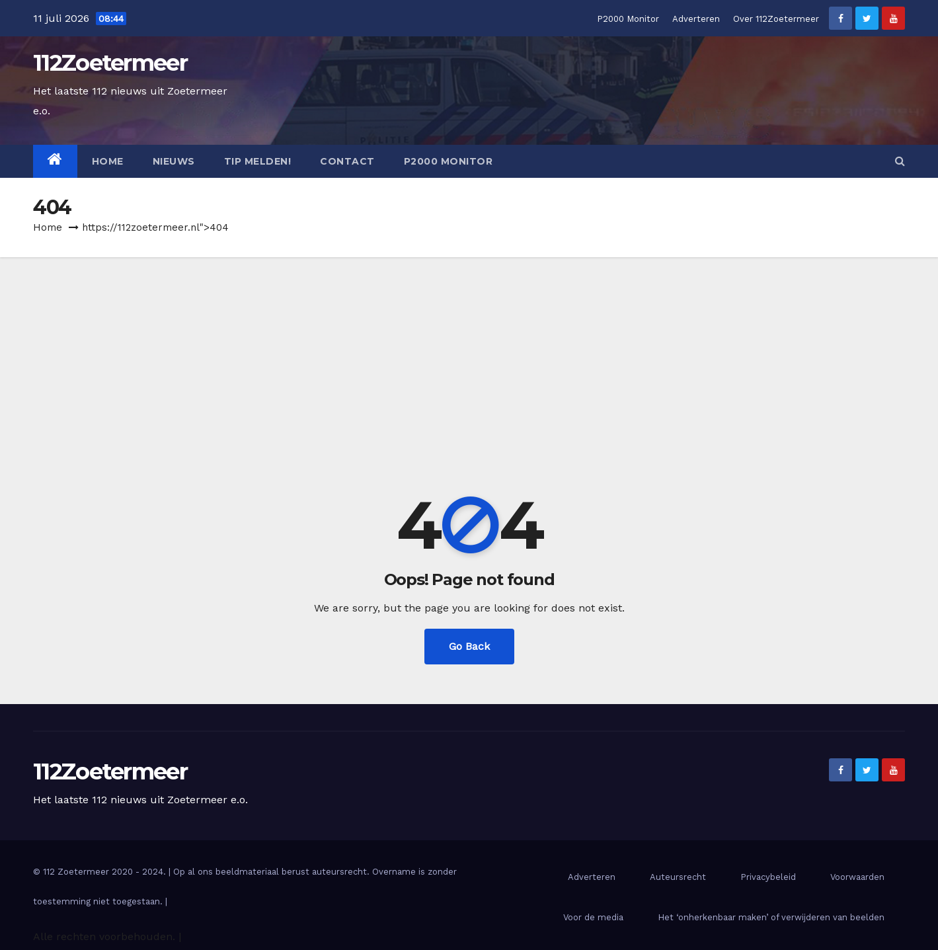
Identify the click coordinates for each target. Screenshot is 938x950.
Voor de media (593, 917)
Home (108, 161)
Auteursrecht (678, 877)
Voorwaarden (857, 877)
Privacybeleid (768, 877)
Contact (347, 161)
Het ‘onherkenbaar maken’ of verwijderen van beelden (771, 917)
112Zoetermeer (110, 63)
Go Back (469, 646)
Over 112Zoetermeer (776, 19)
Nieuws (174, 161)
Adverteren (696, 19)
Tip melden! (258, 161)
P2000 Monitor (628, 19)
